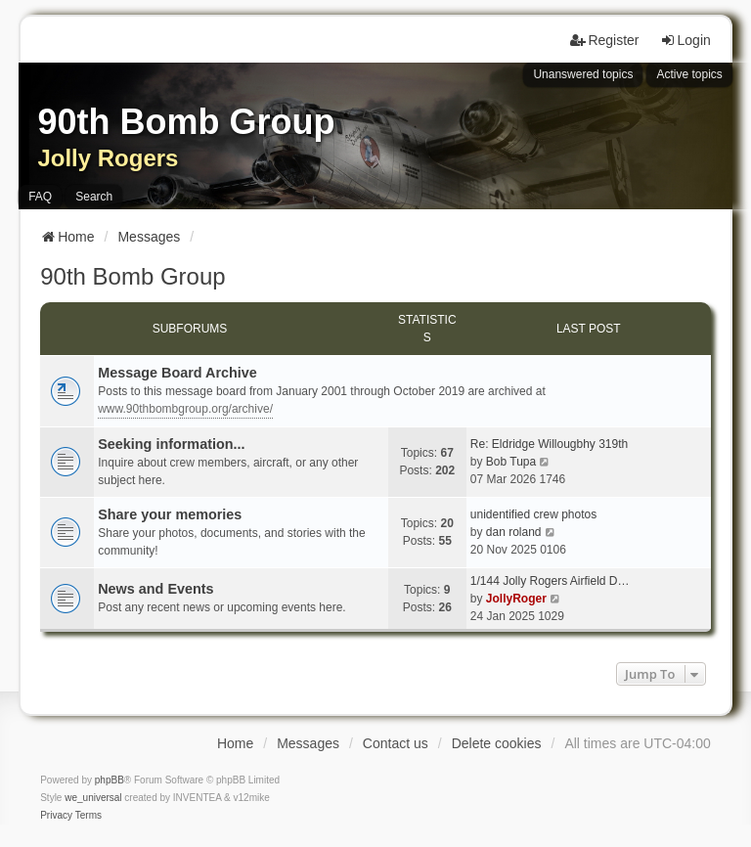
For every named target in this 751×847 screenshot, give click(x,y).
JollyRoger (516, 598)
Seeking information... (171, 444)
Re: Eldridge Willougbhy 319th (549, 444)
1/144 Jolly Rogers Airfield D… (550, 581)
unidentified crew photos (533, 514)
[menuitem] (56, 816)
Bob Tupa (511, 461)
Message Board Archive (177, 372)
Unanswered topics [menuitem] (583, 74)
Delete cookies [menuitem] (497, 743)
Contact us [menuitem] (395, 743)
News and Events (155, 589)
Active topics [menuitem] (689, 74)
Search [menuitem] (93, 196)
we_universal (93, 797)
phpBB (109, 780)
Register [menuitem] (604, 40)
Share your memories (170, 514)
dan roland (514, 532)
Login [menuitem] (685, 40)
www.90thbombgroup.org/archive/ (185, 409)
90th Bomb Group (132, 276)
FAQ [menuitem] (40, 196)
